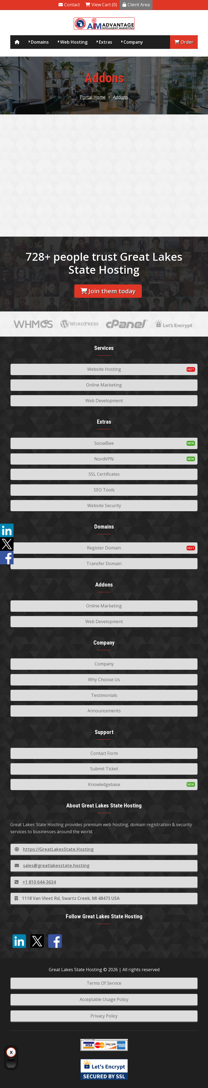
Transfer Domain (104, 563)
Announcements (104, 711)
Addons (120, 97)
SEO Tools (104, 490)
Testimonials (104, 695)
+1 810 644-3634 (35, 882)
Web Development (104, 401)
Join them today (108, 291)
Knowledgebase (104, 784)
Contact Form (104, 753)
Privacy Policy (104, 1016)
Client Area (136, 5)
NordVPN (104, 459)
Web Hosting (73, 42)
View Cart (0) (101, 5)
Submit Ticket (104, 769)
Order (183, 42)
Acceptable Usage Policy (104, 999)
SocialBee (104, 443)
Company (133, 42)
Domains (40, 42)
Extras (105, 42)
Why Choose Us (104, 680)
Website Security (104, 505)
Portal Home (93, 97)
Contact (69, 5)
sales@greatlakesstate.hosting (52, 865)
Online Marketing (104, 385)
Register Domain (104, 548)
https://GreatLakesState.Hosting (54, 849)
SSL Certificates (104, 474)
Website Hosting (104, 369)
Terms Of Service (104, 983)
